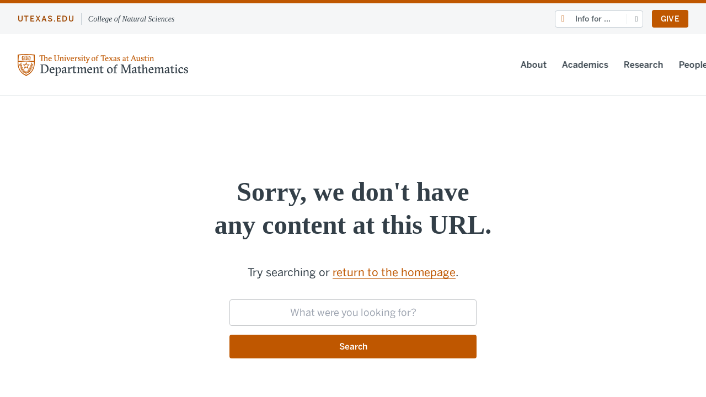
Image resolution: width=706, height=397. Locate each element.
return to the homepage (394, 272)
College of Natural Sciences (131, 19)
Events (639, 65)
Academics (449, 65)
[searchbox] (353, 312)
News (598, 65)
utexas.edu (46, 19)
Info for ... (593, 19)
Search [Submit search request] (353, 346)
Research (508, 65)
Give (670, 19)
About (398, 65)
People (557, 65)
